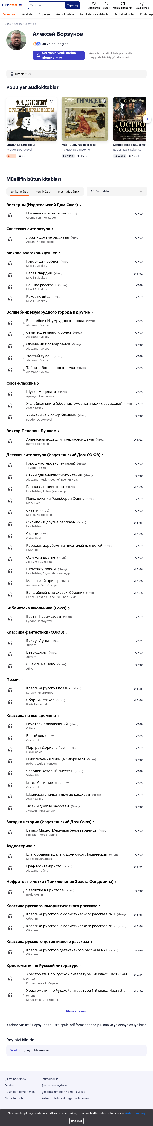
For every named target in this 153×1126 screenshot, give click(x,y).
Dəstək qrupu (14, 1085)
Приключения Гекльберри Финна (55, 498)
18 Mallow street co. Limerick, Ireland (76, 1115)
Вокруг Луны (37, 640)
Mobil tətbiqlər (15, 1098)
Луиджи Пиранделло (76, 149)
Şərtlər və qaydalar (54, 1085)
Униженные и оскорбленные (51, 415)
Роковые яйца (38, 296)
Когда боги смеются (44, 782)
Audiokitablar (65, 14)
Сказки (32, 510)
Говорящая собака (42, 261)
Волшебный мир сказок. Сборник (55, 592)
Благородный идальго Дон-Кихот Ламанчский (66, 854)
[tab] (21, 73)
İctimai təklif (50, 1079)
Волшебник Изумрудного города (55, 320)
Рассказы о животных (45, 487)
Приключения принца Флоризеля (55, 759)
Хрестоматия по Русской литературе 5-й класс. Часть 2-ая (77, 990)
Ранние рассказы (41, 285)
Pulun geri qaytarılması (20, 1092)
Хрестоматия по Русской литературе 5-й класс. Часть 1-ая (76, 974)
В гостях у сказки (41, 569)
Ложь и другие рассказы (47, 237)
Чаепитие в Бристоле (45, 890)
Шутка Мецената (41, 391)
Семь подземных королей (48, 332)
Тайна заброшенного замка (50, 367)
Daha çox (121, 14)
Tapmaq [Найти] (72, 5)
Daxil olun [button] (17, 1050)
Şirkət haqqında (15, 1079)
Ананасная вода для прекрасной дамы (60, 439)
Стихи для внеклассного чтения (54, 475)
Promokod (9, 14)
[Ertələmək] (52, 101)
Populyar (45, 14)
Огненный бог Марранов (48, 344)
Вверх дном (36, 652)
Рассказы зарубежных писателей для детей (64, 545)
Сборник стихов (40, 700)
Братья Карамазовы (20, 145)
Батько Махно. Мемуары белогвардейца (61, 830)
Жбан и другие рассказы (79, 145)
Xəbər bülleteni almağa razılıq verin (65, 1098)
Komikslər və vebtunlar (94, 14)
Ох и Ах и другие (40, 557)
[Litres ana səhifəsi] (12, 5)
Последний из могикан (46, 213)
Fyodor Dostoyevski (19, 149)
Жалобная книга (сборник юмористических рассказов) (74, 403)
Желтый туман (39, 356)
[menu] (117, 191)
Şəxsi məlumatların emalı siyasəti (63, 1092)
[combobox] (46, 5)
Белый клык (36, 735)
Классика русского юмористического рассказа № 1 (70, 914)
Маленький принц (42, 580)
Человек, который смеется (49, 771)
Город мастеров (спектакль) (50, 463)
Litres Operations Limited (76, 1111)
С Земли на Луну (40, 664)
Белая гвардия (39, 273)
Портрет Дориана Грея (46, 747)
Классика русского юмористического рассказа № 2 (71, 926)
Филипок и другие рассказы (51, 522)
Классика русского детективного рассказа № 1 (66, 950)
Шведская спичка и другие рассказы (58, 794)
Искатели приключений (47, 724)
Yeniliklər (28, 14)
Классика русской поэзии (48, 688)
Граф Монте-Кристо (44, 866)
